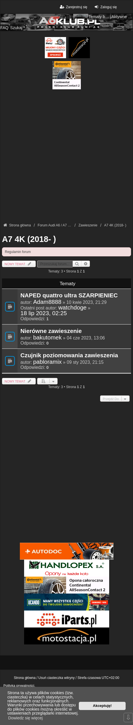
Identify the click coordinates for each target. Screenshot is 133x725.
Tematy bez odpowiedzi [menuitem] (99, 16)
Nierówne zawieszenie (51, 331)
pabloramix (47, 361)
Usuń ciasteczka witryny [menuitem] (56, 678)
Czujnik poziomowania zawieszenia (69, 355)
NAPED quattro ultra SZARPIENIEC (69, 295)
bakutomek (47, 337)
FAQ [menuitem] (4, 27)
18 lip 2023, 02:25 (43, 313)
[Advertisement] (66, 155)
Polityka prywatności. (19, 686)
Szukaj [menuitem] (16, 27)
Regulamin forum (18, 252)
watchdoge (72, 307)
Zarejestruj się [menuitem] (73, 7)
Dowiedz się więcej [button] (25, 718)
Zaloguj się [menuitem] (105, 7)
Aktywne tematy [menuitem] (122, 16)
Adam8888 (47, 301)
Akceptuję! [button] (102, 706)
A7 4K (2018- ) (29, 239)
